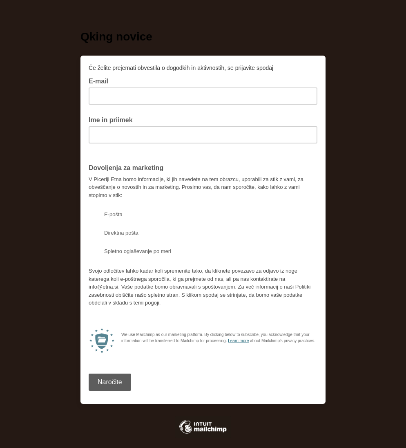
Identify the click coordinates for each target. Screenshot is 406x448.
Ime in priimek (111, 119)
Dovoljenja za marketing (126, 167)
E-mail (101, 80)
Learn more (238, 340)
